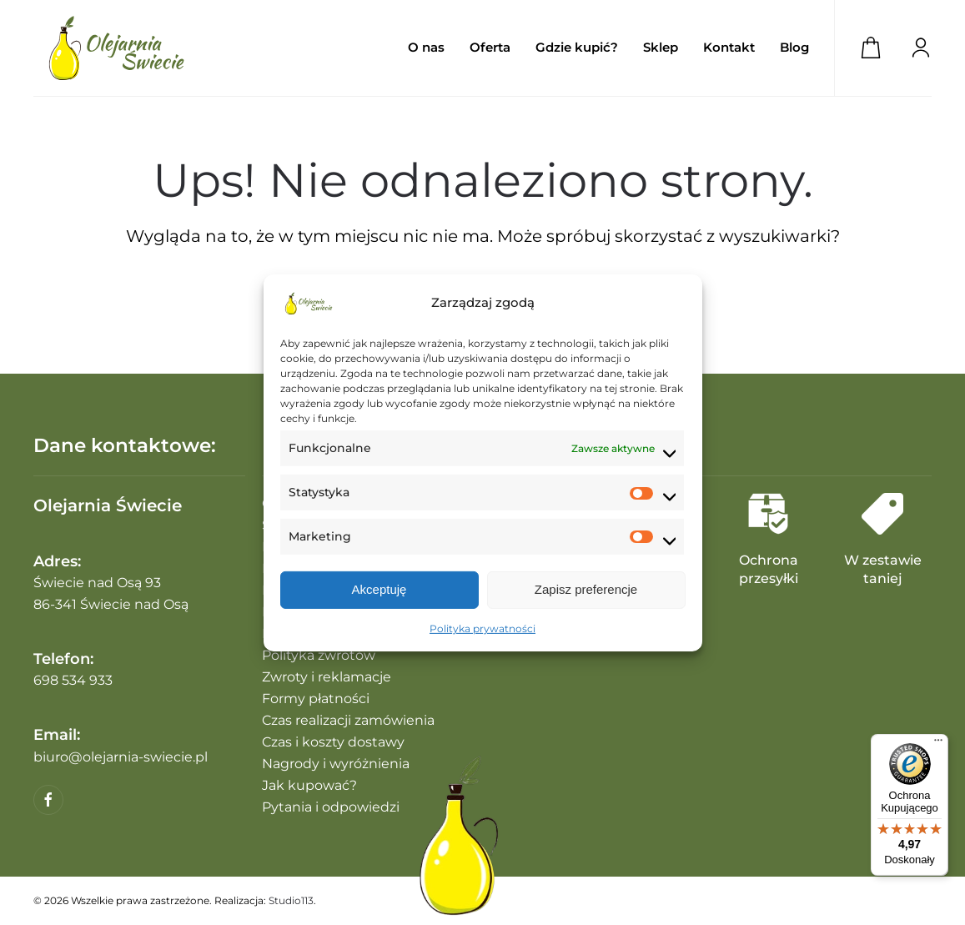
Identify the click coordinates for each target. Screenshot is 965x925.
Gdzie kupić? (576, 47)
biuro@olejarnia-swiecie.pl (120, 757)
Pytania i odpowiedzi (331, 807)
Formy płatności (315, 698)
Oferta (490, 47)
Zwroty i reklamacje (326, 677)
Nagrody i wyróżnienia (336, 764)
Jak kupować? (309, 785)
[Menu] (938, 744)
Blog (794, 47)
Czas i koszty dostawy (333, 742)
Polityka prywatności (482, 628)
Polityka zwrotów (318, 655)
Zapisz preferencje (586, 589)
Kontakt (729, 47)
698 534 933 (73, 680)
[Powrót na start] (116, 48)
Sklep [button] (660, 47)
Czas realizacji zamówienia (348, 720)
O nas (426, 47)
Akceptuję (379, 589)
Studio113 (291, 900)
